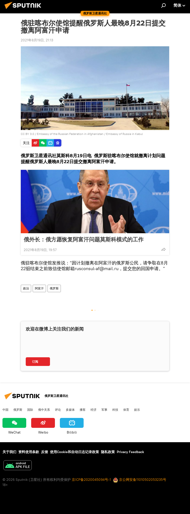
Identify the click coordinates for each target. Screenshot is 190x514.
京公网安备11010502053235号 (139, 479)
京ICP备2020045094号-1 (91, 479)
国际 (30, 409)
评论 (58, 409)
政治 (26, 288)
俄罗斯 (54, 288)
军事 (104, 409)
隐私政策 (108, 452)
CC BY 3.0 (27, 134)
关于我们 (9, 452)
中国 (5, 409)
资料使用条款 (28, 452)
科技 (115, 409)
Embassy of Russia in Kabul (124, 134)
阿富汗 (39, 288)
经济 (93, 409)
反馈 (44, 452)
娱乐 (137, 409)
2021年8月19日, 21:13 (37, 40)
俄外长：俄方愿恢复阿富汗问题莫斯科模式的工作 (83, 239)
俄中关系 (44, 409)
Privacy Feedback (130, 452)
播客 (83, 409)
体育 (126, 409)
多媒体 (70, 409)
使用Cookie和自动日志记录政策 (74, 452)
